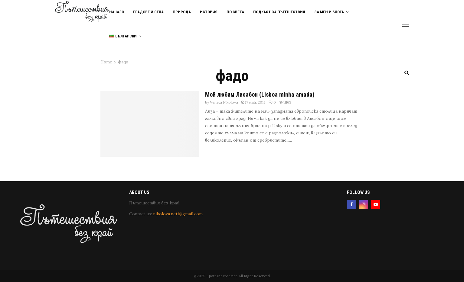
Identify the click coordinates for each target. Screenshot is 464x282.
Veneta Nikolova (224, 102)
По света (235, 12)
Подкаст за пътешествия (279, 12)
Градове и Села (148, 12)
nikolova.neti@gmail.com (178, 213)
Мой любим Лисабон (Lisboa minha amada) (260, 94)
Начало (116, 12)
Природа (182, 12)
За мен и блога (329, 12)
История (208, 12)
